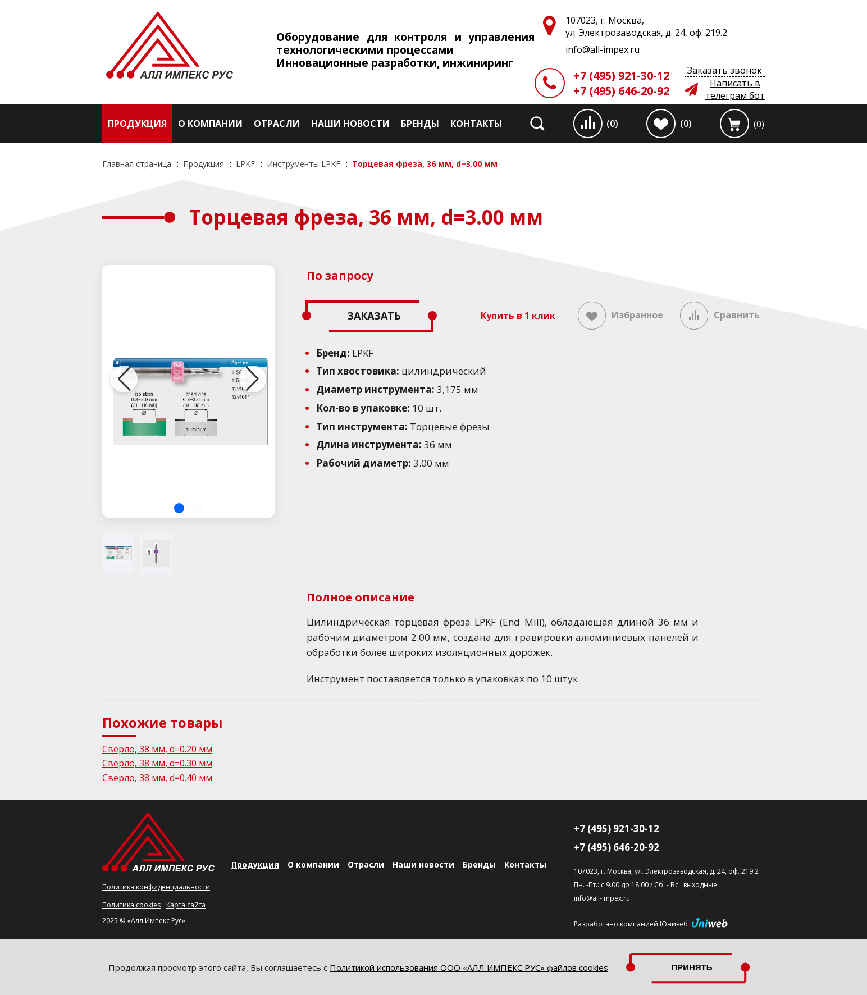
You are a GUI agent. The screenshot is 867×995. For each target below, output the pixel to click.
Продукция (137, 123)
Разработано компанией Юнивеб (631, 924)
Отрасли (277, 123)
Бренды (420, 123)
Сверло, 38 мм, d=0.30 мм (157, 763)
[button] (179, 508)
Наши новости (350, 123)
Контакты (476, 123)
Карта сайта (186, 905)
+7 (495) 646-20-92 (621, 90)
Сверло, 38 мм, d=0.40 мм (157, 778)
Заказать (374, 315)
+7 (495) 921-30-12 (621, 75)
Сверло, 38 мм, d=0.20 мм (157, 749)
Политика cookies (131, 905)
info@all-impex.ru (602, 898)
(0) (612, 123)
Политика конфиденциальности (156, 887)
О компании (210, 123)
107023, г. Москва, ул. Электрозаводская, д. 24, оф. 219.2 (666, 871)
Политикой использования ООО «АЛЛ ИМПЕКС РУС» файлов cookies (469, 967)
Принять (692, 967)
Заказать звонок (724, 70)
